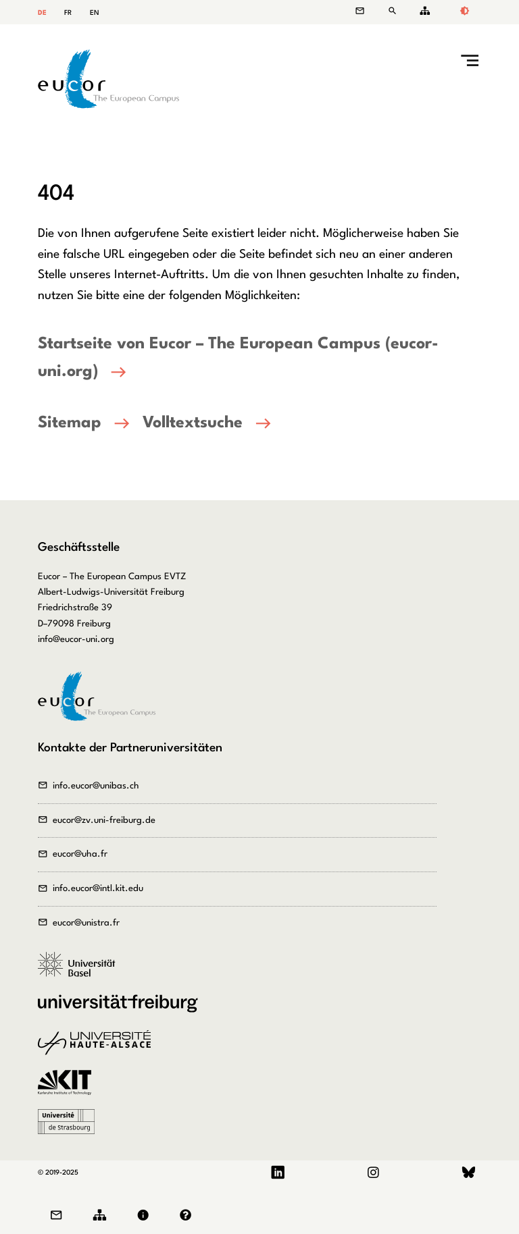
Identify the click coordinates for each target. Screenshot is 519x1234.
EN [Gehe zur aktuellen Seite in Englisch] (94, 12)
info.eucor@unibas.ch (96, 786)
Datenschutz (188, 1215)
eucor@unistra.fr (86, 923)
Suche (394, 11)
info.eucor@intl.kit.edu (98, 888)
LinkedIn (278, 1172)
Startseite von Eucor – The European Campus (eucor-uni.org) (238, 358)
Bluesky (468, 1172)
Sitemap (423, 11)
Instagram (373, 1172)
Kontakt (366, 11)
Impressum (146, 1215)
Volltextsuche (193, 423)
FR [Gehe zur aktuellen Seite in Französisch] (68, 12)
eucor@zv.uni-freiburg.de (104, 820)
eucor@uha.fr (80, 854)
